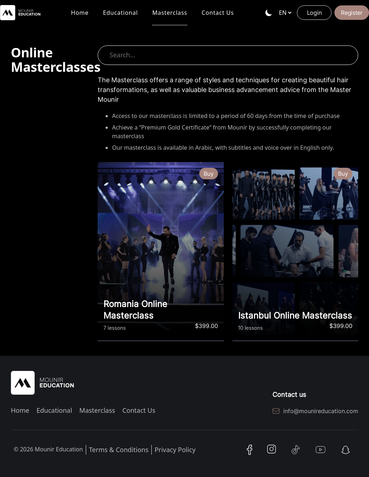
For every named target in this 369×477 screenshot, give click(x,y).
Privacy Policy (175, 449)
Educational (120, 17)
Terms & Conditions (118, 449)
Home (80, 17)
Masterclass (169, 17)
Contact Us (218, 17)
